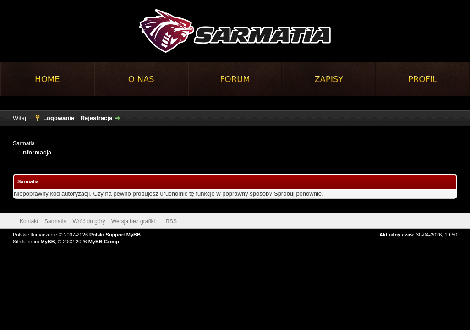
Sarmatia (24, 143)
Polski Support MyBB (115, 234)
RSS (171, 221)
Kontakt (29, 221)
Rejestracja (96, 118)
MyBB (48, 241)
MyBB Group (103, 241)
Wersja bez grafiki (133, 221)
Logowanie (58, 118)
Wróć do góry (88, 221)
